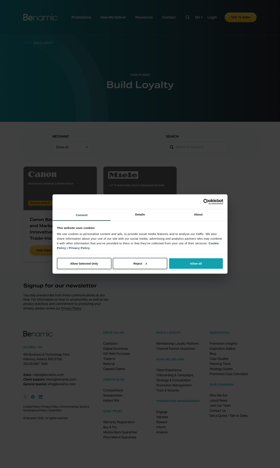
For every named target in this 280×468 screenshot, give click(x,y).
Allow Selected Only (84, 263)
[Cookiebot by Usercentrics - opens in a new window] (206, 202)
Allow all (196, 263)
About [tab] (198, 214)
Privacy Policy (79, 248)
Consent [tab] (82, 215)
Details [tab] (140, 214)
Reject (140, 263)
